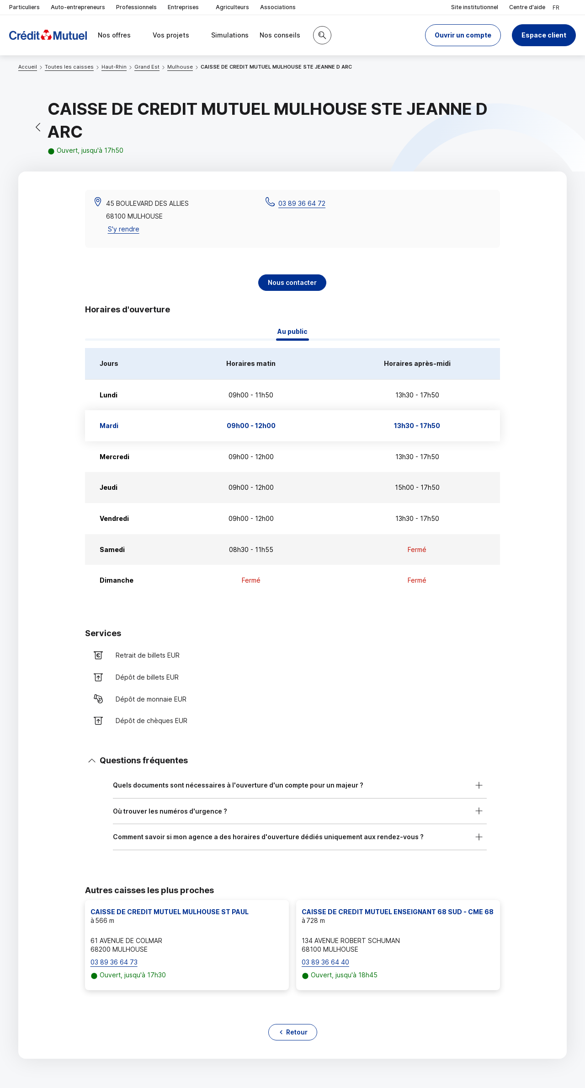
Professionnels (136, 7)
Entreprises (186, 7)
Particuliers (24, 7)
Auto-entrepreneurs (78, 7)
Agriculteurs (232, 7)
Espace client (543, 35)
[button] (463, 35)
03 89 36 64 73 (114, 962)
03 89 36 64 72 (301, 203)
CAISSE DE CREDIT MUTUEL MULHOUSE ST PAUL (169, 912)
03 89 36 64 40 (325, 962)
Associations (278, 7)
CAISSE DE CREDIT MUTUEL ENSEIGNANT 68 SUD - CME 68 (398, 912)
